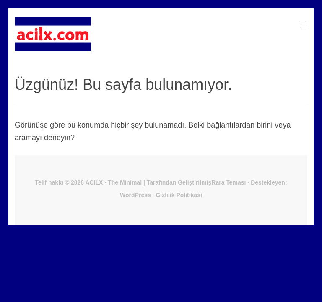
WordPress (135, 195)
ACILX (94, 182)
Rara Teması (228, 182)
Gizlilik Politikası (179, 195)
